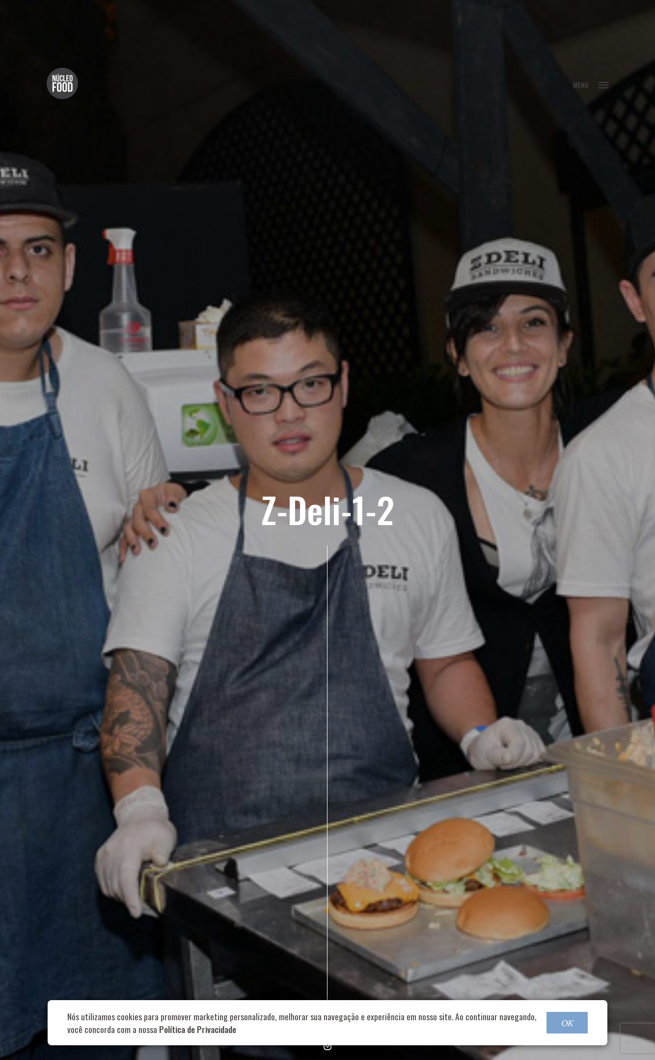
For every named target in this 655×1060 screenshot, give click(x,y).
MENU (590, 85)
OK (567, 1023)
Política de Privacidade (197, 1029)
